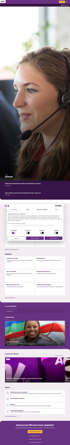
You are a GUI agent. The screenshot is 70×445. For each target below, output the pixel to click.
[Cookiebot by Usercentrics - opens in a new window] (56, 206)
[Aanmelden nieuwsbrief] (35, 431)
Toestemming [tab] (14, 209)
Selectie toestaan (35, 238)
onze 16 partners (15, 215)
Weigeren (16, 238)
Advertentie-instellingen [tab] (42, 209)
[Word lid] (62, 2)
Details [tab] (27, 209)
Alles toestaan (53, 238)
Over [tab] (56, 209)
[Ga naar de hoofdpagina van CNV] (3, 1)
